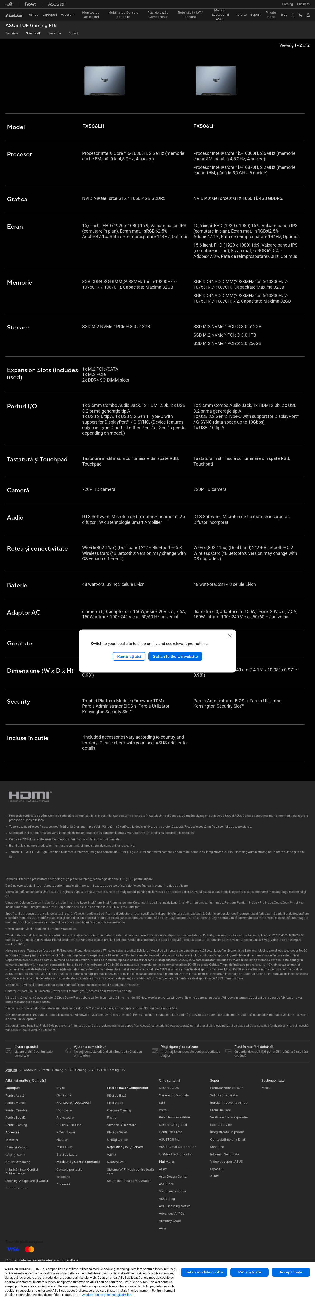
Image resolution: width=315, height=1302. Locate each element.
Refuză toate (249, 1272)
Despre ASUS (169, 1089)
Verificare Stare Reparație (229, 1118)
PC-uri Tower (65, 1133)
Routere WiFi (116, 1163)
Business (303, 4)
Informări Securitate (224, 1155)
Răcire (111, 1119)
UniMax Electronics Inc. (176, 1155)
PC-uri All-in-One (68, 1126)
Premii (163, 1111)
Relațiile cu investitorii (175, 1118)
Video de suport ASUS (226, 1163)
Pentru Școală (15, 1119)
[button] (287, 4)
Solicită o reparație (224, 1096)
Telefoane (63, 1178)
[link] (13, 15)
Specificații (33, 33)
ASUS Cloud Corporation (177, 1148)
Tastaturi (11, 1141)
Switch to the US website (175, 656)
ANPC (214, 1177)
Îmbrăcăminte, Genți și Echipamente (21, 1172)
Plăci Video (115, 1104)
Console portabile (69, 1171)
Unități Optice (117, 1141)
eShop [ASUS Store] (34, 15)
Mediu (265, 1089)
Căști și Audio (15, 1156)
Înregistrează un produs (227, 1133)
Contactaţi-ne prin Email (228, 1141)
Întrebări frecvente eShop (229, 1104)
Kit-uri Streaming (17, 1163)
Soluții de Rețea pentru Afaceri (129, 1182)
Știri (162, 1104)
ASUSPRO (166, 1185)
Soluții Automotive (172, 1192)
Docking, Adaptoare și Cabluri (27, 1182)
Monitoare (64, 1111)
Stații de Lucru (66, 1156)
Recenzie (54, 33)
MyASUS (216, 1170)
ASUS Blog (167, 1200)
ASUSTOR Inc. (169, 1141)
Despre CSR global (173, 1126)
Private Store (271, 15)
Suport (73, 33)
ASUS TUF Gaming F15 (31, 26)
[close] (230, 636)
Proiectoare (65, 1119)
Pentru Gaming (16, 1126)
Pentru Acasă (15, 1097)
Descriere (11, 33)
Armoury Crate (170, 1222)
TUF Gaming (77, 1071)
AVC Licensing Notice (174, 1207)
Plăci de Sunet (117, 1133)
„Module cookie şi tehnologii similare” (108, 1295)
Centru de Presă (170, 1133)
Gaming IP (63, 1096)
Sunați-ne (217, 1148)
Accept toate (290, 1272)
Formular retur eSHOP (226, 1089)
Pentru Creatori (16, 1111)
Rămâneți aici (129, 656)
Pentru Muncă (15, 1104)
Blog (284, 15)
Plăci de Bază (116, 1097)
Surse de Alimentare (121, 1126)
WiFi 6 (111, 1156)
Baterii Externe (16, 1189)
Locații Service (221, 1126)
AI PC (163, 1170)
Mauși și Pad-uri (16, 1148)
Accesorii (63, 1185)
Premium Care (220, 1111)
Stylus (60, 1089)
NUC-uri (62, 1141)
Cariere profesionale (174, 1096)
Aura (162, 1229)
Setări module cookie (204, 1272)
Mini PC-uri (64, 1148)
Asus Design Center (173, 1178)
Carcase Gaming (119, 1111)
